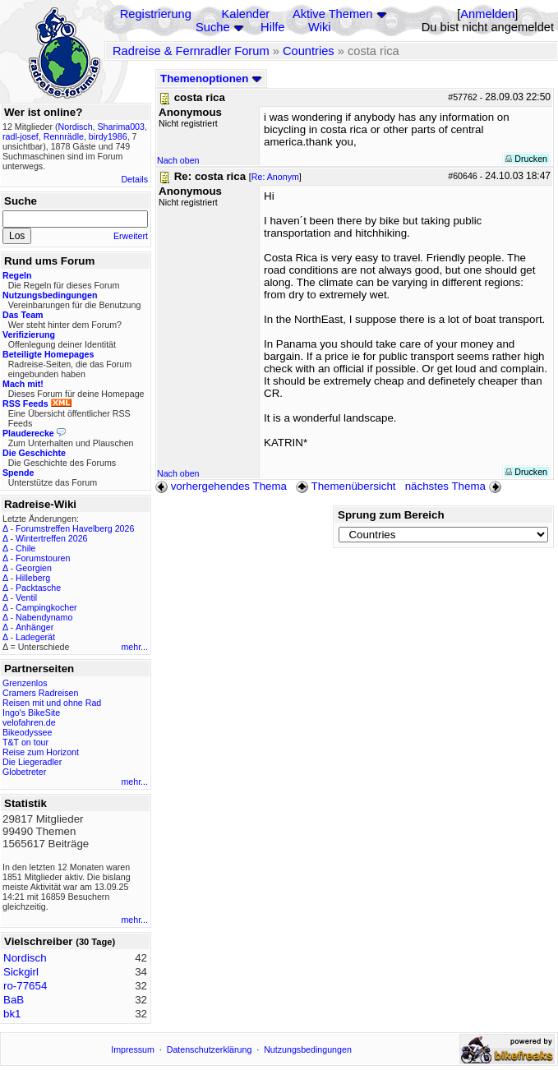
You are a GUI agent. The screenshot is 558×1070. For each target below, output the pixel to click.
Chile (25, 548)
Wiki (319, 27)
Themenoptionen (211, 78)
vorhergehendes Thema (221, 486)
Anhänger (34, 627)
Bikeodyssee (27, 732)
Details (134, 179)
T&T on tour (25, 742)
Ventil (26, 597)
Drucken (526, 159)
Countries (308, 51)
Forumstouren (43, 558)
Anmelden (487, 14)
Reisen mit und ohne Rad (51, 703)
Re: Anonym (275, 177)
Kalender (246, 14)
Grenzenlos (25, 683)
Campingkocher (46, 607)
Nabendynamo (44, 617)
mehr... (134, 647)
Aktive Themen (332, 14)
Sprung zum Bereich (391, 515)
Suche (213, 27)
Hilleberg (33, 578)
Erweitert (130, 236)
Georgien (34, 568)
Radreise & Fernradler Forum (191, 51)
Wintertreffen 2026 (51, 538)
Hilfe (272, 27)
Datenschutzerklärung (209, 1049)
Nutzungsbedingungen (308, 1049)
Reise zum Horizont (40, 752)
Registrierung (155, 14)
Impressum (132, 1049)
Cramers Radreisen (40, 693)
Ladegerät (35, 637)
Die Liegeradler (32, 762)
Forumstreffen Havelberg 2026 (75, 528)
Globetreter (24, 772)
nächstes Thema (455, 486)
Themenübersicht (345, 486)
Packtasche (38, 588)
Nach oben (178, 160)
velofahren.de (29, 722)
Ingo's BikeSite (31, 712)
